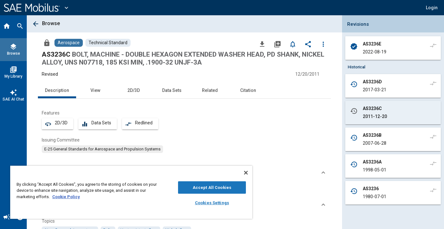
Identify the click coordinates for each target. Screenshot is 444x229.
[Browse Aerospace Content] (68, 43)
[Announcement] (6, 217)
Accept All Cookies (212, 187)
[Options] (323, 44)
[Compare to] (433, 45)
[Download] (262, 44)
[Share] (308, 44)
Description (57, 90)
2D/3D (133, 90)
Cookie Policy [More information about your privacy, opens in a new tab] (66, 196)
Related (210, 90)
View (95, 90)
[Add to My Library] (277, 44)
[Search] (20, 26)
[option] (102, 149)
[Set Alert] (292, 44)
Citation (248, 90)
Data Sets (172, 90)
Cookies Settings (212, 202)
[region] (131, 192)
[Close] (246, 173)
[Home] (6, 26)
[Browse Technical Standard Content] (108, 43)
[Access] (46, 42)
